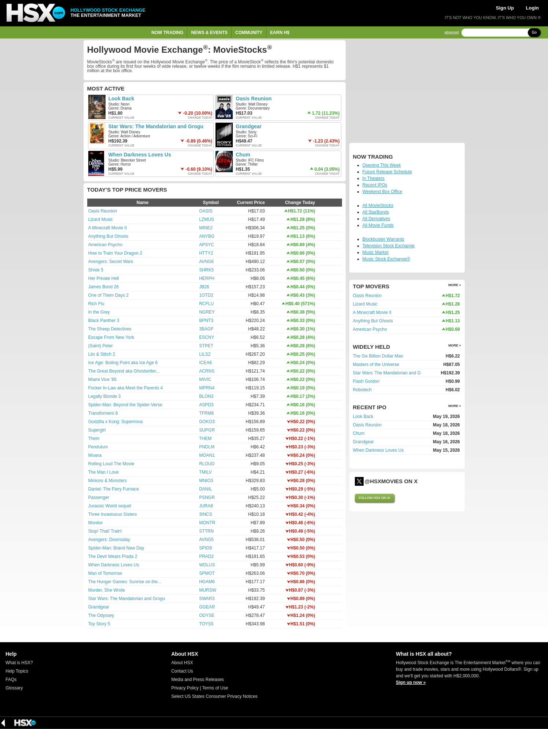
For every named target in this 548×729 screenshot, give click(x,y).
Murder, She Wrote (106, 590)
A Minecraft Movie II (107, 227)
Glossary (14, 688)
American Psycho (105, 244)
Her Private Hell (103, 278)
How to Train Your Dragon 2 (115, 253)
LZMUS (206, 219)
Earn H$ (280, 32)
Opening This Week (382, 165)
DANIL (205, 489)
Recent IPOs (375, 185)
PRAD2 (206, 556)
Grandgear (249, 126)
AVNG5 (206, 539)
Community (248, 32)
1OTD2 (206, 295)
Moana (95, 455)
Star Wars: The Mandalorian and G (387, 372)
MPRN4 (206, 388)
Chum (243, 155)
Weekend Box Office (382, 191)
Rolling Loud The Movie (111, 463)
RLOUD (206, 463)
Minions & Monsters (107, 480)
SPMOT (207, 573)
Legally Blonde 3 (104, 396)
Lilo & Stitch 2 (101, 354)
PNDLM (206, 446)
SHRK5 (206, 270)
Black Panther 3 (103, 320)
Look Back (122, 98)
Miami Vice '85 (102, 379)
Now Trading (167, 32)
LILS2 (204, 354)
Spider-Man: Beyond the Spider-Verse (125, 404)
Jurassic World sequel (109, 505)
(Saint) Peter (100, 345)
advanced (452, 32)
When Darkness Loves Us (140, 155)
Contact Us (182, 671)
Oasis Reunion (254, 98)
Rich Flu (96, 303)
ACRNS (206, 371)
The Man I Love (103, 472)
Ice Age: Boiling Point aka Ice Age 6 (123, 362)
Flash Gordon (366, 381)
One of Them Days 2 (108, 295)
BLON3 (206, 396)
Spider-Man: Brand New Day (116, 548)
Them (94, 438)
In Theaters (374, 178)
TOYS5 (206, 623)
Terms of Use (215, 688)
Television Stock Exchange (389, 245)
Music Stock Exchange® (386, 259)
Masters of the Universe (376, 364)
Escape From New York (111, 337)
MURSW (207, 590)
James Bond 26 (103, 286)
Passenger (98, 497)
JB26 (204, 286)
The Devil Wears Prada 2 (112, 556)
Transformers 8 (103, 413)
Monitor (95, 522)
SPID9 (205, 548)
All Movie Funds (378, 225)
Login (532, 8)
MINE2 (206, 227)
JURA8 (206, 505)
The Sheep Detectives (110, 329)
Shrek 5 (95, 270)
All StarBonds (376, 212)
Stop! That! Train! (105, 531)
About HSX (182, 662)
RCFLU (206, 303)
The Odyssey (101, 615)
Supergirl (97, 430)
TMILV (205, 472)
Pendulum (98, 446)
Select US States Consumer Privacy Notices (214, 696)
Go (534, 32)
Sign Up (505, 8)
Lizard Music (100, 219)
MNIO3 (206, 480)
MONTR (207, 522)
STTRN (206, 531)
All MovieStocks (378, 205)
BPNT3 (206, 320)
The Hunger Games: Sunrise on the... (124, 581)
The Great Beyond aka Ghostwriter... (124, 371)
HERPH (206, 278)
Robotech (362, 389)
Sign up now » (411, 682)
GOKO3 (207, 421)
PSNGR (207, 497)
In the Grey (99, 312)
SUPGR (207, 430)
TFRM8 (206, 413)
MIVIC (205, 379)
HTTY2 (206, 253)
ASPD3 (206, 404)
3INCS (205, 514)
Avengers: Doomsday (109, 539)
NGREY (207, 312)
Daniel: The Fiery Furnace (113, 489)
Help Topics (16, 671)
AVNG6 (206, 261)
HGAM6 (207, 581)
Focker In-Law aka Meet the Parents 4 (125, 388)
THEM (205, 438)
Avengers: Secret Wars (110, 261)
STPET (206, 345)
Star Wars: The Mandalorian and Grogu (156, 126)
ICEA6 (205, 362)
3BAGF (206, 329)
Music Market (376, 252)
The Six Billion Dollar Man (378, 356)
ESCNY (206, 337)
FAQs (10, 679)
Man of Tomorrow (105, 573)
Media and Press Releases (197, 679)
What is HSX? (19, 662)
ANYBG (206, 236)
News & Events (209, 32)
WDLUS (207, 564)
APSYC (206, 244)
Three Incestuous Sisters (112, 514)
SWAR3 (206, 598)
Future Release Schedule (387, 171)
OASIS (206, 211)
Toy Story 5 (99, 623)
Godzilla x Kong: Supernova (115, 421)
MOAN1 (207, 455)
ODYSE (206, 615)
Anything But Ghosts (108, 236)
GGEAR (207, 607)
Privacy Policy (185, 688)
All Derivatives (376, 218)
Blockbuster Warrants (383, 239)
